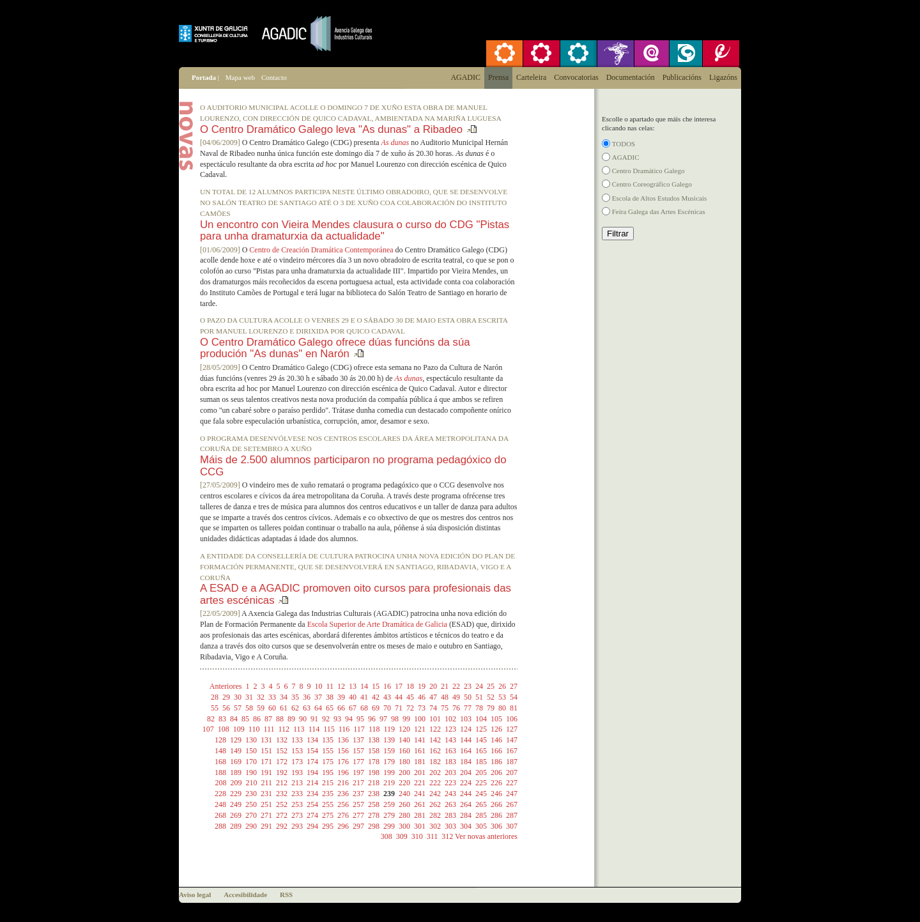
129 (235, 739)
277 (358, 815)
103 (465, 718)
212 (282, 782)
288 (220, 826)
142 (435, 739)
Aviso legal (195, 894)
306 (496, 826)
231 (266, 793)
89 (291, 718)
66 (341, 707)
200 (404, 772)
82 (211, 718)
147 (512, 739)
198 (373, 772)
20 (433, 686)
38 (330, 697)
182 (435, 761)
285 (481, 815)
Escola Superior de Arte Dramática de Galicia (377, 624)
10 (318, 686)
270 (251, 815)
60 (272, 707)
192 (282, 772)
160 (404, 750)
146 (496, 739)
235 (328, 793)
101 (435, 718)
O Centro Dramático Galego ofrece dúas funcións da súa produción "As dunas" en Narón (335, 348)
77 (467, 707)
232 (282, 793)
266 (496, 804)
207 (512, 772)
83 (222, 718)
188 (220, 772)
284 (465, 815)
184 (465, 761)
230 (251, 793)
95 (360, 718)
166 (496, 750)
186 (496, 761)
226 (496, 782)
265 (481, 804)
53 (502, 697)
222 (435, 782)
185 (481, 761)
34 (284, 697)
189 (235, 772)
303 (450, 826)
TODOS (623, 144)
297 (358, 826)
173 (297, 761)
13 (352, 686)
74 (433, 707)
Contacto (274, 77)
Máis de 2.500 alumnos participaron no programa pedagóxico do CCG (353, 465)
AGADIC (626, 157)
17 (398, 686)
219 (389, 782)
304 (465, 826)
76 (456, 707)
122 (435, 729)
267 (512, 804)
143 (450, 739)
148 (220, 750)
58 (249, 707)
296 (343, 826)
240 (404, 793)
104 (481, 718)
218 (373, 782)
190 (251, 772)
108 (223, 729)
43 (387, 697)
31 (249, 697)
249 (235, 804)
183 (450, 761)
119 (389, 729)
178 (373, 761)
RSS (286, 894)
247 (512, 793)
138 (373, 739)
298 (373, 826)
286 (496, 815)
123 (450, 729)
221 (419, 782)
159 (389, 750)
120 (404, 729)
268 (220, 815)
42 (375, 697)
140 (404, 739)
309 (402, 836)
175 (328, 761)
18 (410, 686)
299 (389, 826)
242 (435, 793)
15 (375, 686)
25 (490, 686)
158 (373, 750)
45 (410, 697)
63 (306, 707)
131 (266, 739)
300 (404, 826)
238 (373, 793)
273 (297, 815)
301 (419, 826)
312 (447, 836)
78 (479, 707)
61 (284, 707)
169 (235, 761)
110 (254, 729)
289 (235, 826)
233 (297, 793)
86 (257, 718)
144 (465, 739)
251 (266, 804)
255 (328, 804)
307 (512, 826)
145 (481, 739)
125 (481, 729)
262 (435, 804)
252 (282, 804)
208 (220, 782)
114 (314, 729)
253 (297, 804)
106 (512, 718)
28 (214, 697)
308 (386, 836)
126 (496, 729)
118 (374, 729)
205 (481, 772)
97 (383, 718)
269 (235, 815)
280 (404, 815)
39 (341, 697)
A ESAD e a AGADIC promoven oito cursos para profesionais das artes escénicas (355, 594)
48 (444, 697)
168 (220, 761)
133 (297, 739)
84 (234, 718)
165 (481, 750)
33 (272, 697)
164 (465, 750)
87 (268, 718)
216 (343, 782)
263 (450, 804)
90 (303, 718)
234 (312, 793)
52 (490, 697)
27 (514, 686)
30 (237, 697)
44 (398, 697)
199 (389, 772)
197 (358, 772)
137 (358, 739)
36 (306, 697)
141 (419, 739)
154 (312, 750)
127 (512, 729)
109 (239, 729)
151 (266, 750)
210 (251, 782)
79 (490, 707)
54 (514, 697)
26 (502, 686)
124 (465, 729)
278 (373, 815)
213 (297, 782)
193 (297, 772)
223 (450, 782)
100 (419, 718)
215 (328, 782)
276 (343, 815)
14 (364, 686)
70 (387, 707)
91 (314, 718)
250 (251, 804)
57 (237, 707)
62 (295, 707)
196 (343, 772)
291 (266, 826)
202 (435, 772)
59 (260, 707)
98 (395, 718)
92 (326, 718)
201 (419, 772)
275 (328, 815)
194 (312, 772)
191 (266, 772)
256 (343, 804)
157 (358, 750)
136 (343, 739)
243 (450, 793)
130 (251, 739)
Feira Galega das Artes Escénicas (658, 211)
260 (404, 804)
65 (330, 707)
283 (450, 815)
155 (328, 750)
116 (344, 729)
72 (410, 707)
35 (295, 697)
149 (235, 750)
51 (479, 697)
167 (512, 750)
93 (337, 718)
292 (282, 826)
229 (235, 793)
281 (419, 815)
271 (266, 815)
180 (404, 761)
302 (435, 826)
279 (389, 815)
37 (318, 697)
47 (433, 697)
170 (251, 761)
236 (343, 793)
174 (312, 761)
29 (226, 697)
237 (358, 793)
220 (404, 782)
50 (467, 697)
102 (450, 718)
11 (330, 686)
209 (235, 782)
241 (419, 793)
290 (251, 826)
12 (341, 686)
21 (444, 686)
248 (220, 804)
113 (299, 729)
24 (479, 686)
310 (417, 836)
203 (450, 772)
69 (375, 707)
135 (328, 739)
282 (435, 815)
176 (343, 761)
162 (435, 750)
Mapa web (240, 77)
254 (312, 804)
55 (214, 707)
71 (398, 707)
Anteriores (226, 686)
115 (329, 729)
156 (343, 750)
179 (389, 761)
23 (467, 686)
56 (226, 707)
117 (359, 729)
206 (496, 772)
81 (514, 707)
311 (432, 836)
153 (297, 750)
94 (349, 718)
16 (387, 686)
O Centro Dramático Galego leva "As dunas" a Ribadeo (331, 129)
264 (465, 804)
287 (512, 815)
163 (450, 750)
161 (419, 750)
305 (481, 826)
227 (512, 782)
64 (318, 707)
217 (358, 782)
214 (312, 782)
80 (502, 707)
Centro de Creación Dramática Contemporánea (321, 249)
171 (266, 761)
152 (282, 750)
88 (280, 718)
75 (444, 707)
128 (220, 739)
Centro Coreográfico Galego (652, 184)
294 (312, 826)
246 (496, 793)
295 (328, 826)
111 (268, 729)
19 (421, 686)
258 (373, 804)
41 (364, 697)
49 (456, 697)
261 (419, 804)
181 (419, 761)
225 (481, 782)
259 (389, 804)
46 (421, 697)
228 (220, 793)
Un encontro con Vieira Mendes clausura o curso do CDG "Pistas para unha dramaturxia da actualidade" (354, 230)
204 (465, 772)
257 (358, 804)
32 (260, 697)
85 (245, 718)
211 (266, 782)
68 (364, 707)
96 (372, 718)
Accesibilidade (245, 894)
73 (421, 707)
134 (312, 739)
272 (282, 815)
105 (496, 718)
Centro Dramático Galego (648, 170)
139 (389, 739)
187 (512, 761)
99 (406, 718)
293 (297, 826)
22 (456, 686)
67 (352, 707)
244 (465, 793)
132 (282, 739)
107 (208, 729)
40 (352, 697)
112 (284, 729)
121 (419, 729)
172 (282, 761)
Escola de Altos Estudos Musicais (659, 198)
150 (251, 750)
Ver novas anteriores (486, 836)
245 (481, 793)
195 (328, 772)
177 (358, 761)
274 (312, 815)
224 (465, 782)
